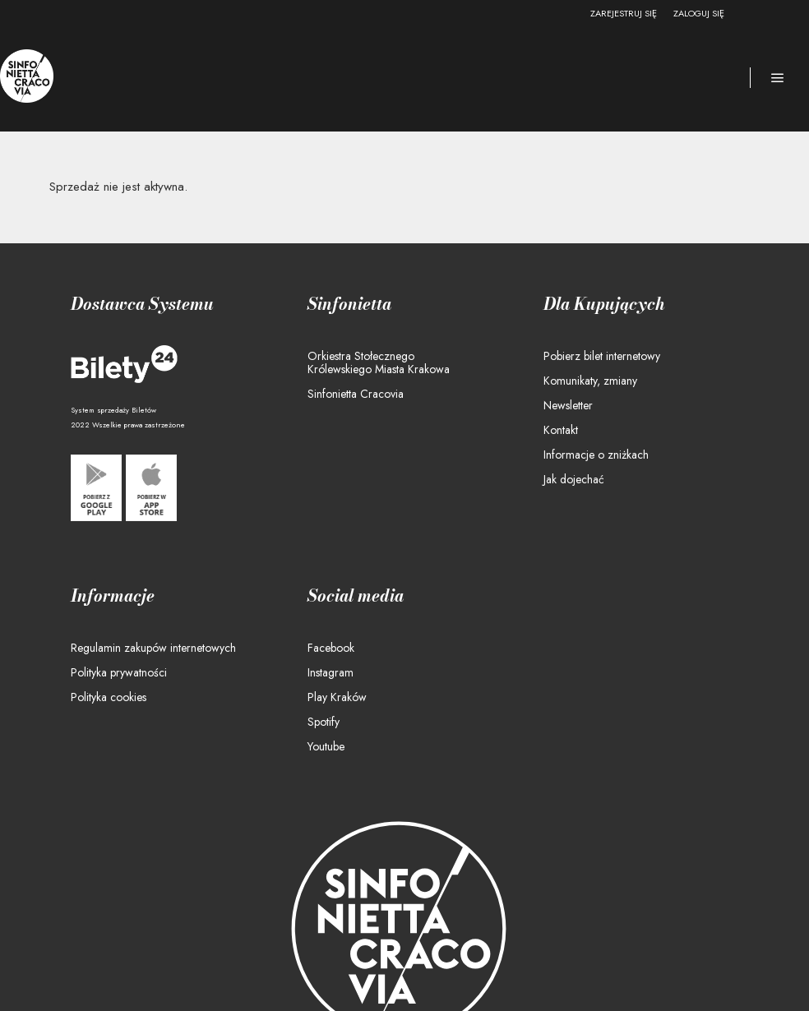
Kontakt (560, 430)
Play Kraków (337, 697)
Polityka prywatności (119, 672)
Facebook (330, 647)
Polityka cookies (108, 697)
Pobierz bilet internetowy (601, 356)
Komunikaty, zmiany (590, 380)
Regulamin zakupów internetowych (153, 647)
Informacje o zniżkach (596, 454)
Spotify (323, 721)
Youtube (325, 746)
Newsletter (568, 405)
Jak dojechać (573, 479)
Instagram (330, 672)
